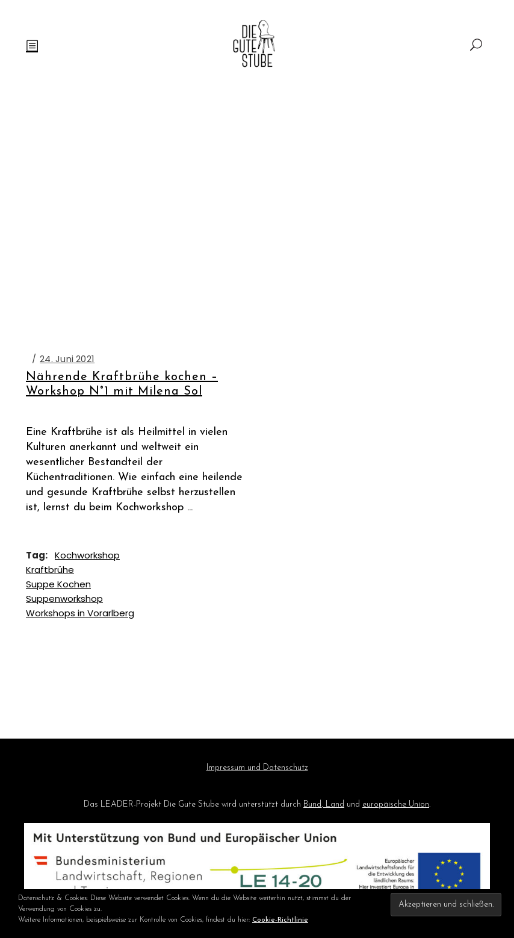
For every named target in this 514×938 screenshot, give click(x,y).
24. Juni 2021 (67, 358)
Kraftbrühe (50, 569)
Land (333, 804)
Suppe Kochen (58, 584)
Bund (312, 804)
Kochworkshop (87, 555)
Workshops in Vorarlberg (80, 613)
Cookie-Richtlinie (280, 920)
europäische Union (395, 804)
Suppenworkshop (64, 598)
